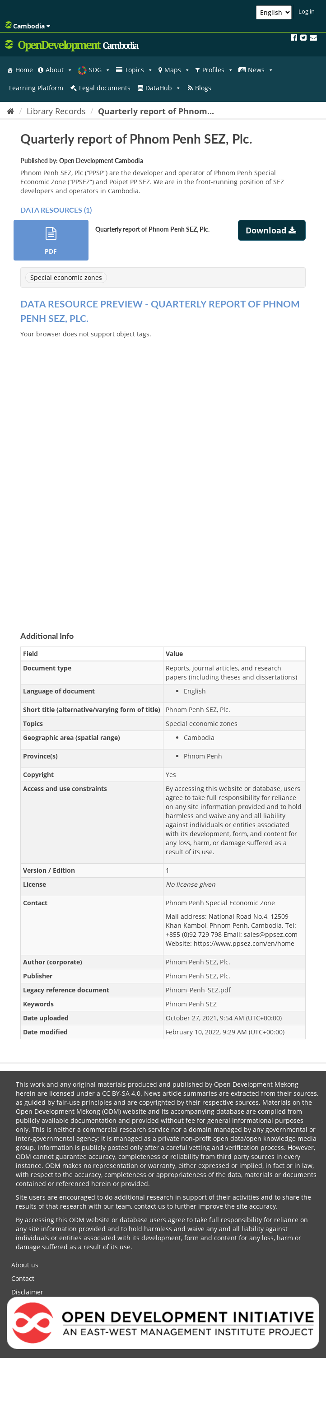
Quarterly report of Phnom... (156, 111)
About (59, 70)
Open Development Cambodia (101, 160)
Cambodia (27, 25)
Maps (177, 70)
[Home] (10, 111)
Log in (306, 11)
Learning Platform (36, 88)
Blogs (203, 88)
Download (272, 230)
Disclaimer (27, 1292)
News (261, 70)
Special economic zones (66, 277)
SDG (100, 70)
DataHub (163, 88)
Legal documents (104, 88)
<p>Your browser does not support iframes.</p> (163, 474)
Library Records (56, 111)
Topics (139, 70)
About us (24, 1265)
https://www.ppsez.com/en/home (244, 943)
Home (24, 69)
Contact (22, 1278)
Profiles (217, 70)
